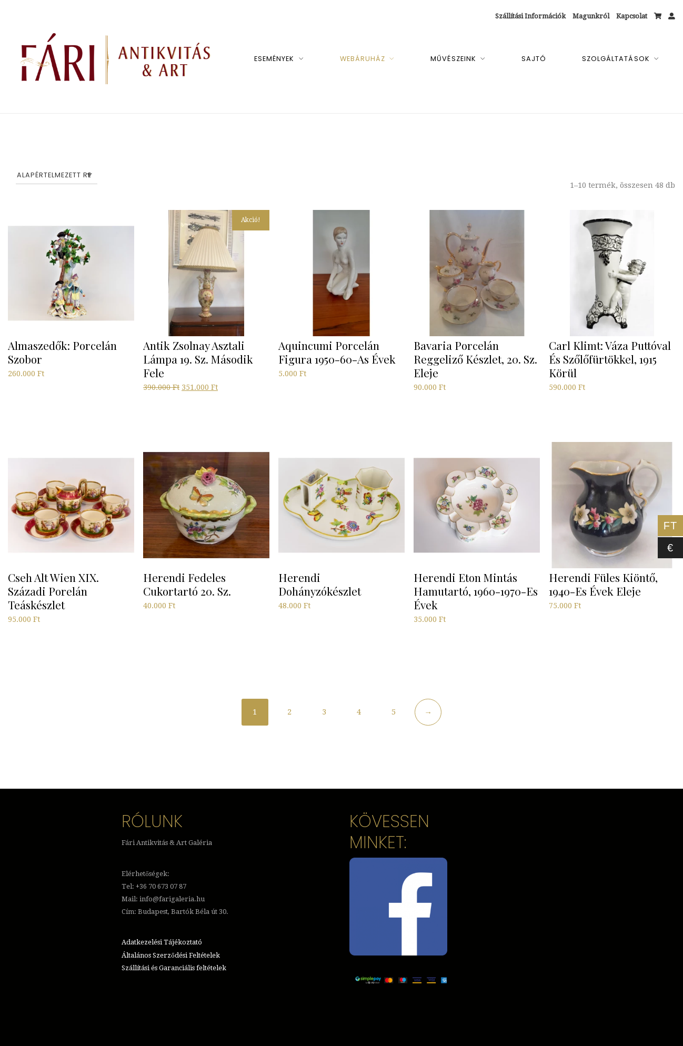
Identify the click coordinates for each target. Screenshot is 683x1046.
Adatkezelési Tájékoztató (162, 943)
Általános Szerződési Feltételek (170, 956)
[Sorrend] (56, 175)
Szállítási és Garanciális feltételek (174, 968)
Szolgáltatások (615, 58)
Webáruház (362, 58)
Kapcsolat (631, 16)
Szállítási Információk (530, 16)
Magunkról (590, 16)
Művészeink (453, 58)
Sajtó (533, 58)
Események (274, 58)
